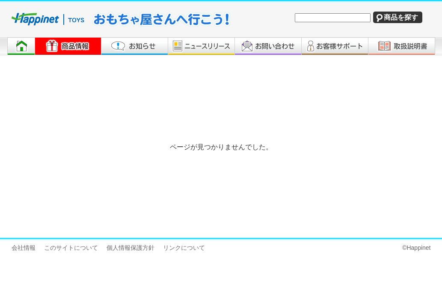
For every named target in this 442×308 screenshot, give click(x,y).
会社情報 (24, 247)
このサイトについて (71, 247)
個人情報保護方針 (130, 247)
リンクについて (184, 247)
